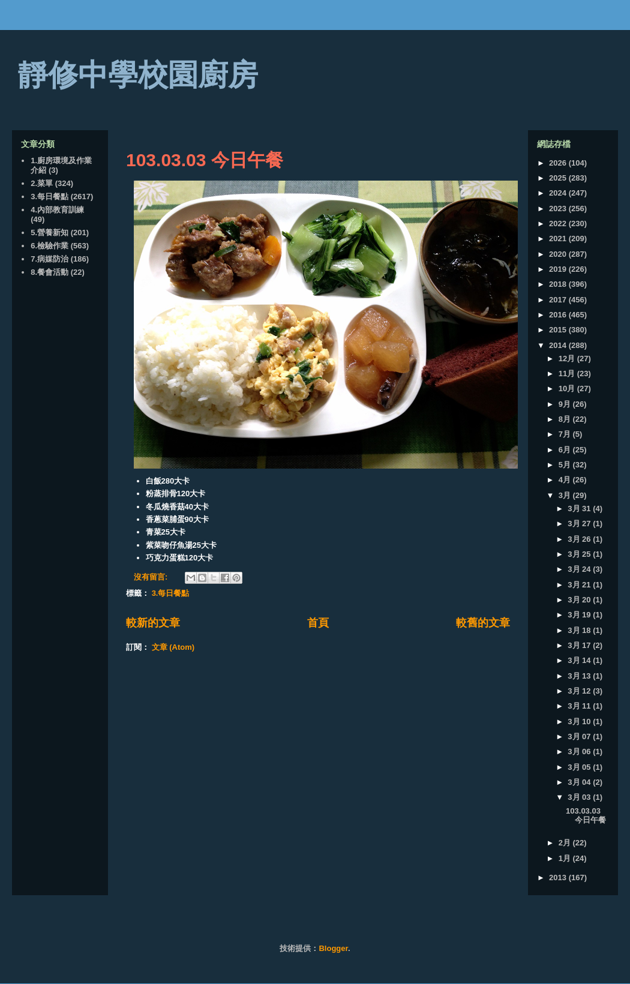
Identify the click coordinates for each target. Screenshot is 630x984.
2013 (559, 877)
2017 (559, 299)
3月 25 (580, 554)
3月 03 (580, 797)
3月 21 (580, 584)
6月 (566, 449)
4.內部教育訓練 (57, 209)
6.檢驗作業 (49, 245)
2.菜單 (42, 183)
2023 (559, 208)
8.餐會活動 (49, 272)
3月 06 (580, 751)
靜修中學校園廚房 (138, 75)
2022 (559, 223)
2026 (559, 162)
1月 (566, 858)
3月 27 (580, 523)
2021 (559, 238)
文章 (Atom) (173, 647)
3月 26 (580, 539)
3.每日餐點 (171, 593)
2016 (559, 314)
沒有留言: (152, 576)
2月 (566, 842)
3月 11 (580, 705)
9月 (566, 404)
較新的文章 (153, 623)
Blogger (333, 948)
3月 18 (580, 630)
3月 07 (580, 736)
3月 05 (580, 767)
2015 (559, 329)
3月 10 (580, 721)
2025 (559, 177)
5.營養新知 (49, 232)
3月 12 (580, 690)
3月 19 (580, 614)
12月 (568, 358)
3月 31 (580, 508)
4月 (566, 479)
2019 (559, 269)
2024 (559, 192)
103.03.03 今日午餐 (204, 160)
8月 (566, 419)
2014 (559, 345)
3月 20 (580, 599)
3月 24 (580, 569)
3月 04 (580, 782)
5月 (566, 464)
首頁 (318, 623)
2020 (559, 254)
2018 (559, 284)
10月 (568, 388)
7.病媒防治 (49, 258)
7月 (566, 434)
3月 (566, 495)
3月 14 (580, 660)
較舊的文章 (483, 623)
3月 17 (580, 645)
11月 (568, 373)
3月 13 (580, 675)
